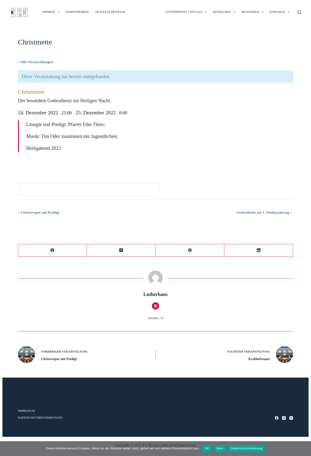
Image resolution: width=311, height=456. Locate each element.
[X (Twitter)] (121, 250)
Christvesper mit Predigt (38, 212)
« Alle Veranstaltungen (35, 62)
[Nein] (304, 448)
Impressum (26, 411)
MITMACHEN (225, 12)
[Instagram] (291, 418)
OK (207, 448)
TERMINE (51, 12)
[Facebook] (52, 250)
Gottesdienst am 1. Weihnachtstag (264, 212)
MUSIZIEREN (254, 12)
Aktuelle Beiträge (110, 12)
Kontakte (281, 12)
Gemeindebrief (77, 12)
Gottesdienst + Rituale (187, 12)
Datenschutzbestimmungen (40, 417)
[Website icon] (155, 306)
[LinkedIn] (258, 250)
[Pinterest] (190, 250)
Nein (219, 448)
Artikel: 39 (155, 318)
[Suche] (299, 12)
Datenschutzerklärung (246, 448)
